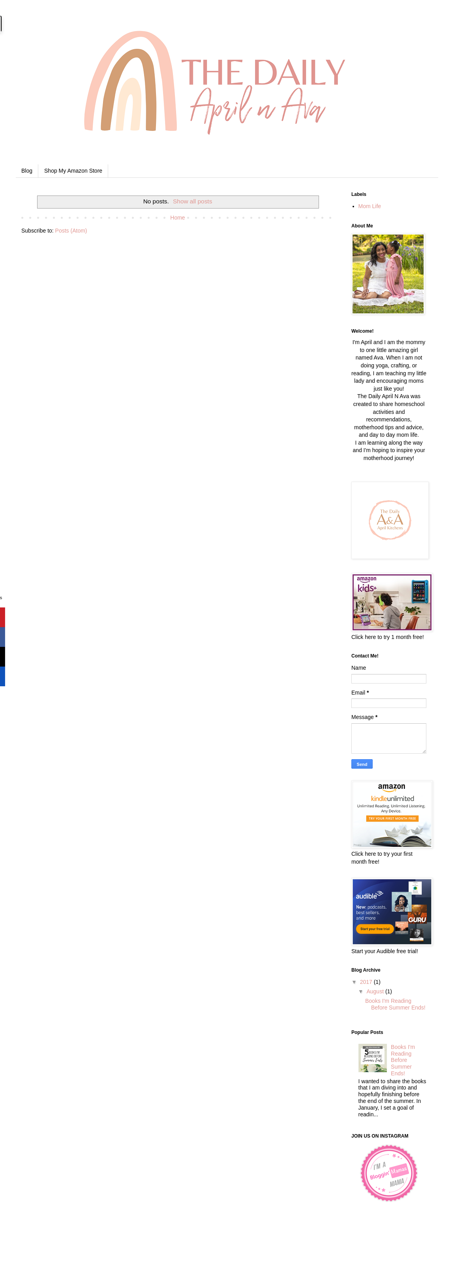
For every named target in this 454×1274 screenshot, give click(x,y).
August (375, 991)
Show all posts (192, 201)
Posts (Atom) (71, 230)
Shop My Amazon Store (73, 171)
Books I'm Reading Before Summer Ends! (395, 1004)
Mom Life (369, 206)
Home (177, 217)
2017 (367, 982)
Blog (26, 171)
